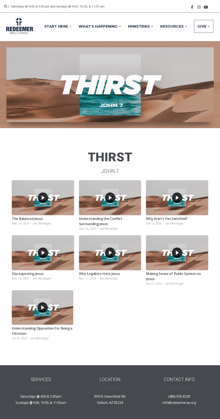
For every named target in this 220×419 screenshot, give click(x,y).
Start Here (58, 26)
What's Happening (100, 26)
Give (203, 26)
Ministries (140, 26)
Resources (173, 26)
